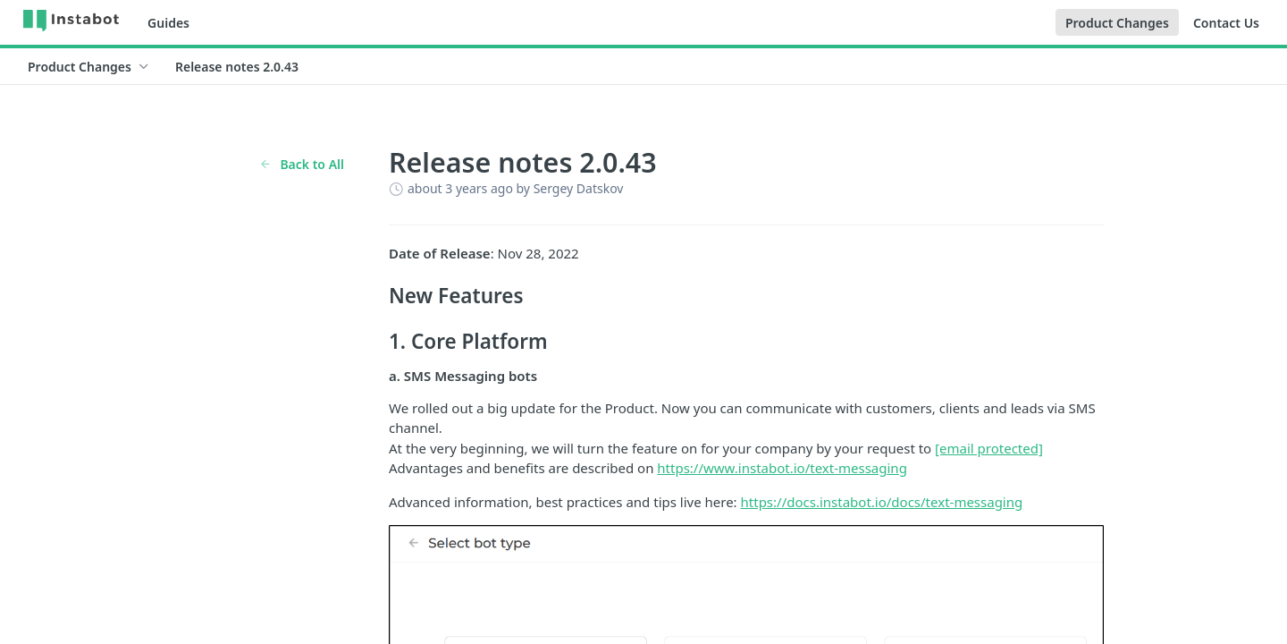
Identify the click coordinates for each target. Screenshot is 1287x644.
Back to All (301, 164)
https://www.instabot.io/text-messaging (782, 468)
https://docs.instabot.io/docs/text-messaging (882, 502)
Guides (168, 22)
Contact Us (1226, 22)
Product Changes (1117, 22)
